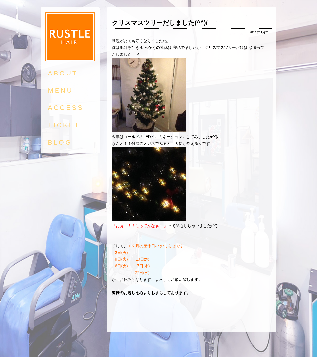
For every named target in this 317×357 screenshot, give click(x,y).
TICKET (64, 125)
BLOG (60, 142)
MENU (60, 90)
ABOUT (63, 73)
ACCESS (66, 107)
